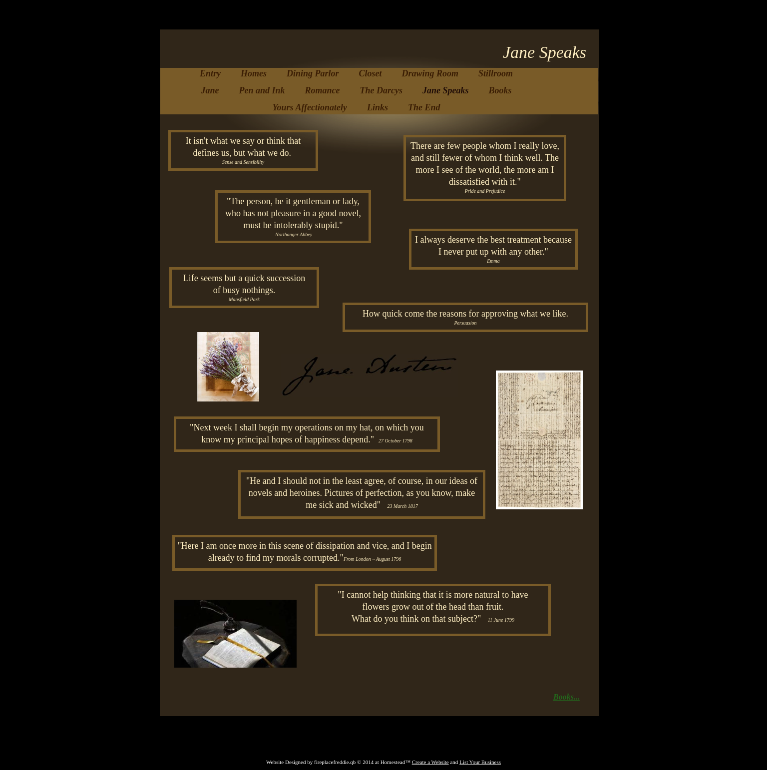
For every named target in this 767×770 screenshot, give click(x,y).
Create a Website (430, 762)
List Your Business (480, 762)
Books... (566, 697)
